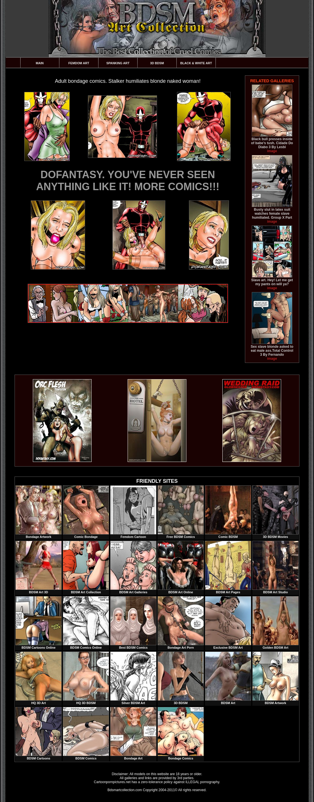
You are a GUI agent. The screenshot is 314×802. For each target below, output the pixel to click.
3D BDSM (157, 63)
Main (40, 63)
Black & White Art (196, 63)
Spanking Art (118, 63)
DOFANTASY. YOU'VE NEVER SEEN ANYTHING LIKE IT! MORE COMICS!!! (128, 180)
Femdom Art (79, 63)
